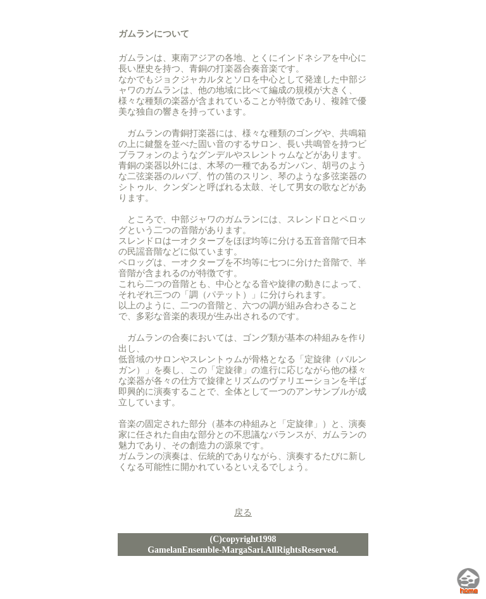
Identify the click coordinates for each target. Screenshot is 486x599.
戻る (243, 512)
